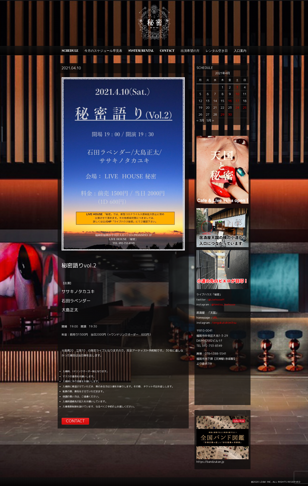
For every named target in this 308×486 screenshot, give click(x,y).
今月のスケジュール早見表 (103, 50)
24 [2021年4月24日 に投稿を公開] (237, 108)
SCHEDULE (70, 50)
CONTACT (167, 50)
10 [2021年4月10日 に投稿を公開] (237, 94)
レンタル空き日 (217, 50)
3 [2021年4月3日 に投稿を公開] (237, 87)
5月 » (210, 120)
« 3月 (200, 120)
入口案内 (240, 50)
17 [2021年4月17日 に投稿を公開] (237, 101)
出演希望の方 (190, 50)
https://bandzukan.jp (210, 462)
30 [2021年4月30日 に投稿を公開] (230, 114)
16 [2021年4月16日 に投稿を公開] (230, 101)
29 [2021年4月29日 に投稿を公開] (222, 114)
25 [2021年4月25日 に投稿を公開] (244, 108)
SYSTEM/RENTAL (141, 50)
